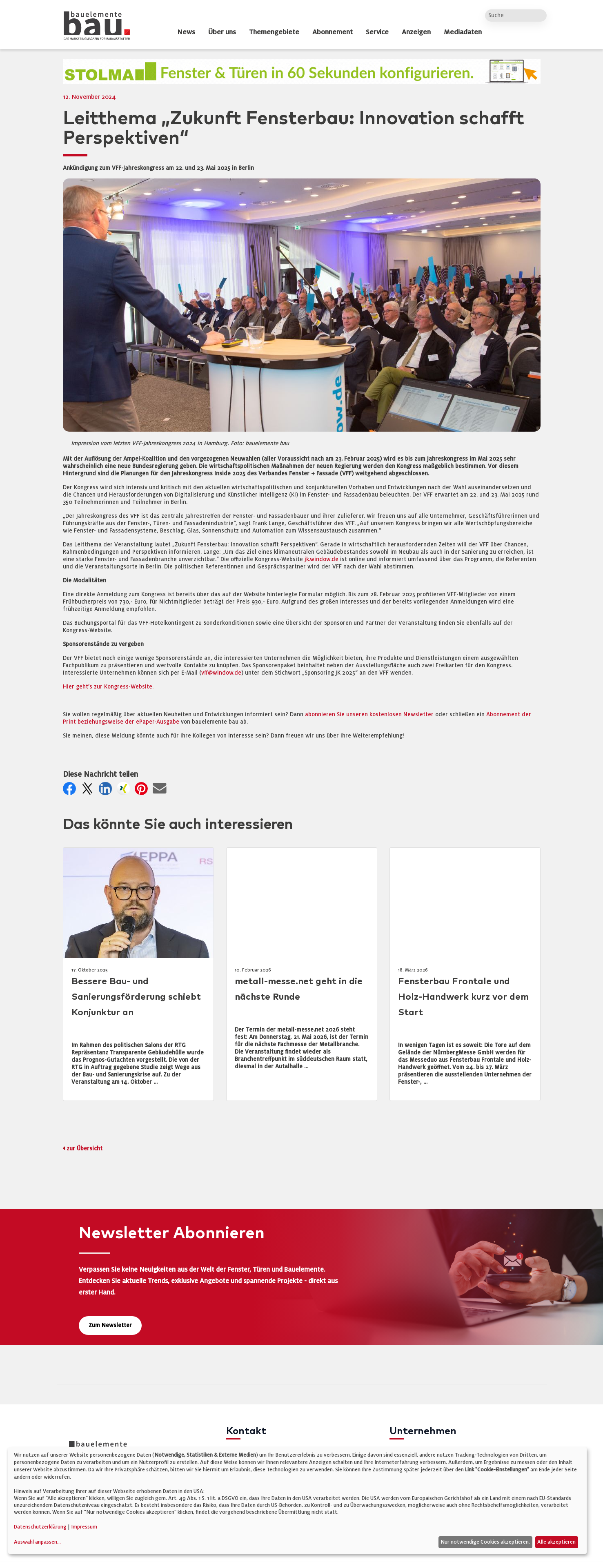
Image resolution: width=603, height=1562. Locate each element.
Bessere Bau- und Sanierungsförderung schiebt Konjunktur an (136, 997)
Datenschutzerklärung (40, 1527)
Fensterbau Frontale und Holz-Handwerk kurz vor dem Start (463, 997)
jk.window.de (321, 559)
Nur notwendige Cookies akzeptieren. (485, 1542)
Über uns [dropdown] (222, 32)
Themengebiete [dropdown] (274, 32)
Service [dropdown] (377, 32)
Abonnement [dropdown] (332, 32)
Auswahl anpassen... (37, 1542)
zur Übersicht (84, 1148)
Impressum (84, 1527)
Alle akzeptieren (556, 1542)
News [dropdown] (186, 32)
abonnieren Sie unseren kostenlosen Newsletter (369, 714)
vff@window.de (221, 673)
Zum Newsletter (110, 1325)
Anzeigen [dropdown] (416, 32)
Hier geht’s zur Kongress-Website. (108, 687)
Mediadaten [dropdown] (463, 32)
